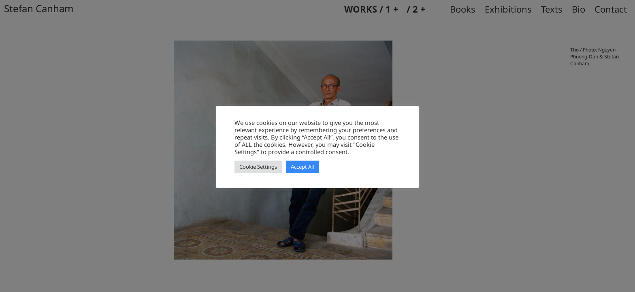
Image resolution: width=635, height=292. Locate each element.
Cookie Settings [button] (258, 166)
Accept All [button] (302, 166)
